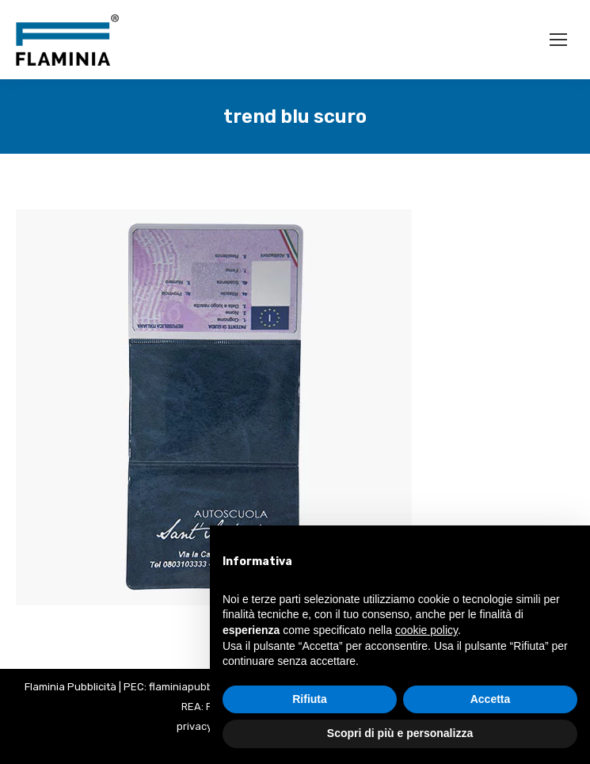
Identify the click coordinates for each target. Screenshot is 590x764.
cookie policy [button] (426, 630)
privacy (194, 726)
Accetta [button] (490, 699)
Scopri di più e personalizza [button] (400, 733)
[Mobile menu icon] (558, 39)
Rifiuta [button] (309, 699)
